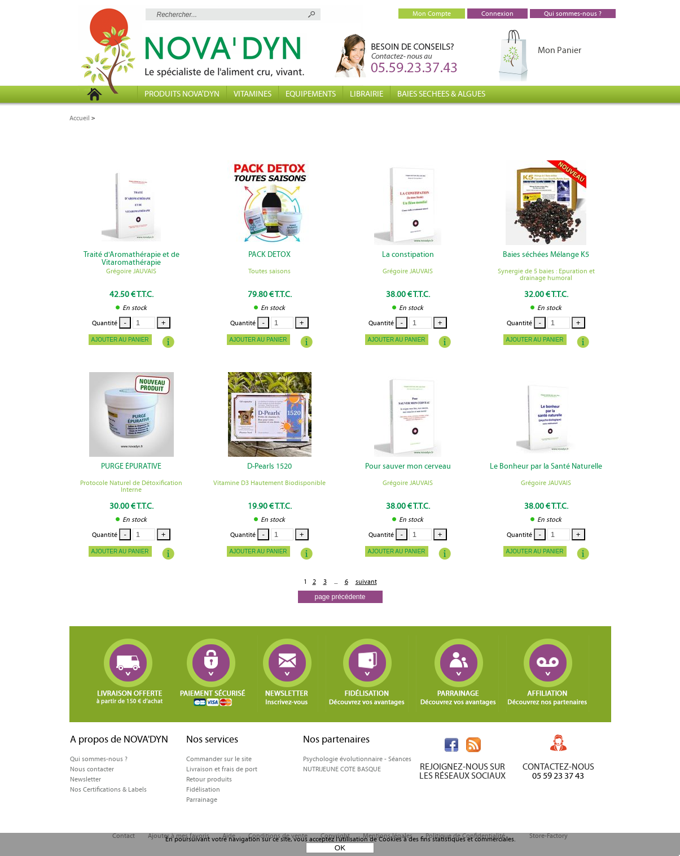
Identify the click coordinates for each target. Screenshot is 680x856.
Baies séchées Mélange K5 (546, 255)
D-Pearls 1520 (269, 466)
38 (408, 294)
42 (131, 294)
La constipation (408, 255)
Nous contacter (92, 769)
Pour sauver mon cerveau (408, 466)
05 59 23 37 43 (558, 775)
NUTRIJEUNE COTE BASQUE (342, 769)
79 (270, 294)
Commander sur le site (219, 759)
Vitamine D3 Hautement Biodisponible (269, 482)
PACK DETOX (269, 255)
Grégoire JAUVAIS (131, 271)
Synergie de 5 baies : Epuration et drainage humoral (546, 274)
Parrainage (201, 799)
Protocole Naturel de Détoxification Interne (131, 486)
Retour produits (209, 779)
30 (131, 506)
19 (270, 506)
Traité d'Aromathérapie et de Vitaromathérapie (131, 259)
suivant (366, 582)
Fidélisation (203, 789)
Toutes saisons (269, 271)
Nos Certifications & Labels (108, 789)
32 (546, 294)
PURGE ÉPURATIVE (131, 466)
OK (340, 848)
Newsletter (85, 779)
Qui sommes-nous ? (99, 759)
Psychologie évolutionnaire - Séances (357, 759)
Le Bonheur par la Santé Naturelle (546, 466)
